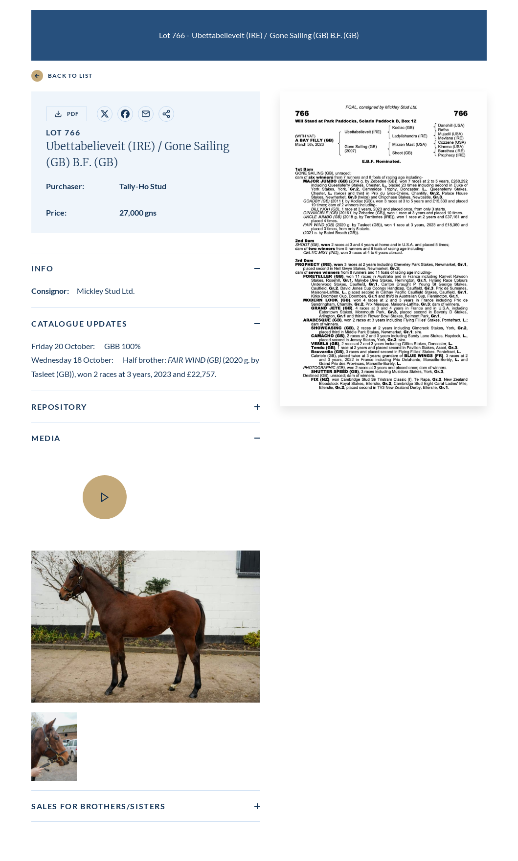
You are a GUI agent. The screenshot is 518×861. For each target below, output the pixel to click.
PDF (66, 114)
